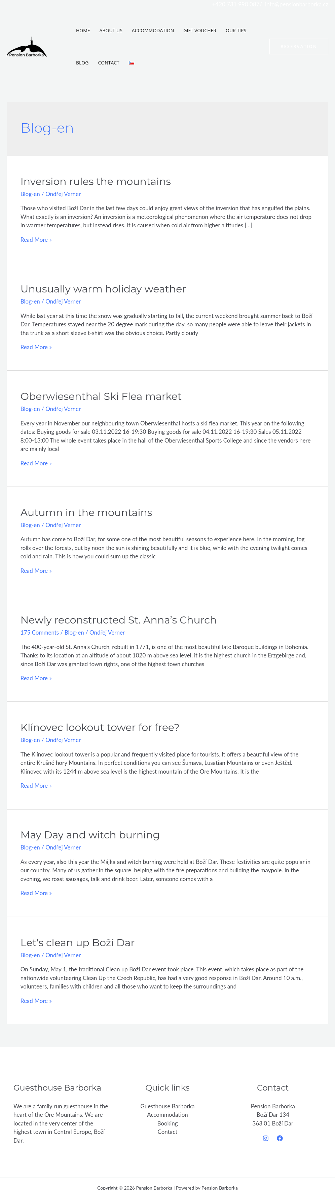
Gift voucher (199, 30)
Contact (108, 62)
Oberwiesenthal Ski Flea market (101, 396)
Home (83, 30)
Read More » (36, 239)
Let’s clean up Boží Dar (78, 942)
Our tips (236, 30)
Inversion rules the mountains (96, 181)
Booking (167, 1123)
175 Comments (40, 632)
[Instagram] (266, 1138)
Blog (82, 62)
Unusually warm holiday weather (103, 289)
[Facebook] (280, 1138)
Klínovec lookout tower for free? (100, 727)
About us (111, 30)
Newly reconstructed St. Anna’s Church (119, 620)
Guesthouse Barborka (167, 1106)
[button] (298, 46)
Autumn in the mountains (86, 512)
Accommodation (153, 30)
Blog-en (30, 193)
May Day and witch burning (90, 835)
